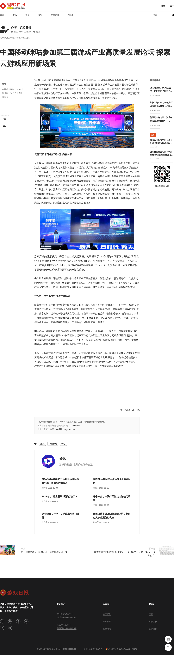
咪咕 (63, 443)
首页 (2, 15)
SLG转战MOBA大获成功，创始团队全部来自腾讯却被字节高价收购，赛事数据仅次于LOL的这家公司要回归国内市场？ (161, 90)
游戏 (42, 443)
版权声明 (107, 621)
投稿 (163, 6)
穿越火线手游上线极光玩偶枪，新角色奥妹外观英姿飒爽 (111, 516)
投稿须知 (107, 629)
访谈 (27, 15)
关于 (172, 6)
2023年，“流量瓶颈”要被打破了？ (59, 496)
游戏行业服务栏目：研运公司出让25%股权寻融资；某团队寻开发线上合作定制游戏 (161, 142)
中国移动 (53, 443)
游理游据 (55, 15)
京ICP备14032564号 (92, 649)
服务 (40, 15)
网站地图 (153, 629)
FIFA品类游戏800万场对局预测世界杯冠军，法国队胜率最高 (60, 481)
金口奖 (70, 15)
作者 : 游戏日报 (21, 27)
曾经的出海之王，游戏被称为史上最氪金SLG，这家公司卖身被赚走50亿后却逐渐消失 (161, 119)
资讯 (15, 15)
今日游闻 (153, 621)
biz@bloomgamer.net (65, 429)
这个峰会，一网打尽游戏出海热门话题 (111, 498)
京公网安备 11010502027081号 (121, 649)
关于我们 (107, 614)
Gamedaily (75, 425)
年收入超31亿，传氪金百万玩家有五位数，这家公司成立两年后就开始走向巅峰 (161, 104)
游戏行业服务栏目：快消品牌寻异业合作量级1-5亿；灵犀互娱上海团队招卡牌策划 (161, 154)
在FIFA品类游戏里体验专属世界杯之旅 (112, 481)
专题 (151, 614)
